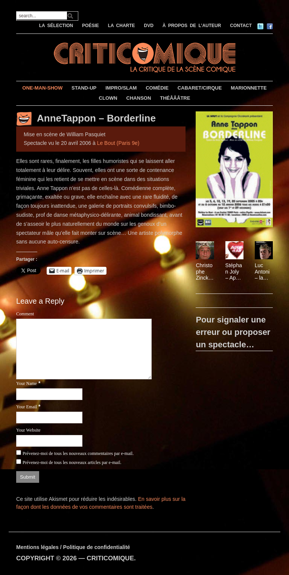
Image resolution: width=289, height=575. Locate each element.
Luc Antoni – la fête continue (263, 271)
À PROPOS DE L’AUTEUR (192, 25)
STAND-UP (83, 88)
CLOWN (108, 98)
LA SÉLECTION (56, 25)
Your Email (26, 406)
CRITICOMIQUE (110, 558)
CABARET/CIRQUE (200, 88)
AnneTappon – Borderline (96, 118)
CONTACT (241, 25)
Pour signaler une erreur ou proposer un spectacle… (233, 332)
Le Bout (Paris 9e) (118, 143)
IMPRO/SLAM (121, 88)
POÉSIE (90, 25)
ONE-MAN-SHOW (42, 88)
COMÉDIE (157, 88)
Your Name (26, 383)
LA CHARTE (121, 25)
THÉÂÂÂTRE (175, 98)
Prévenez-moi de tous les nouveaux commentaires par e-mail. (78, 453)
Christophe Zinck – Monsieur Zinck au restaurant (204, 271)
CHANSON (138, 98)
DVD (148, 25)
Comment (25, 313)
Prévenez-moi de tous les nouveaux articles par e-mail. (72, 462)
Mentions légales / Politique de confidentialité (73, 547)
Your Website (28, 430)
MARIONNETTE (248, 88)
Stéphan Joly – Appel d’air (234, 271)
